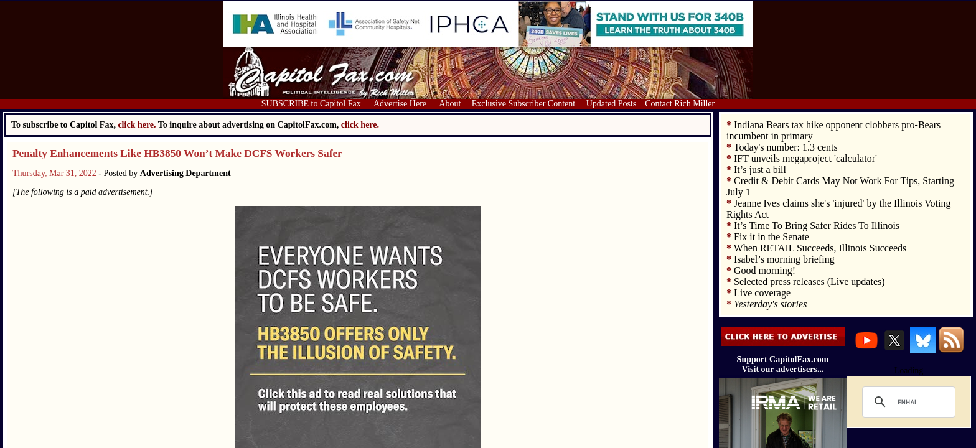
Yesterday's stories (770, 304)
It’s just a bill (760, 169)
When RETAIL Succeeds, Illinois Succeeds (820, 248)
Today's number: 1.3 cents (786, 147)
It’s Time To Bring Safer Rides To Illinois (816, 225)
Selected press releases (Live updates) (809, 281)
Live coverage (762, 292)
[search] (907, 401)
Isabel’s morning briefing (784, 259)
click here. (360, 124)
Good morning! (764, 270)
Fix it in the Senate (771, 236)
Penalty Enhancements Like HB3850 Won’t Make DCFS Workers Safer (177, 153)
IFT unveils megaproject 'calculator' (805, 158)
